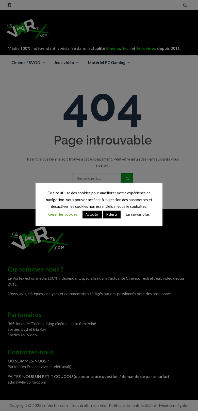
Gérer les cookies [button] (62, 214)
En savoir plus (138, 214)
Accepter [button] (92, 214)
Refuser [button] (112, 214)
